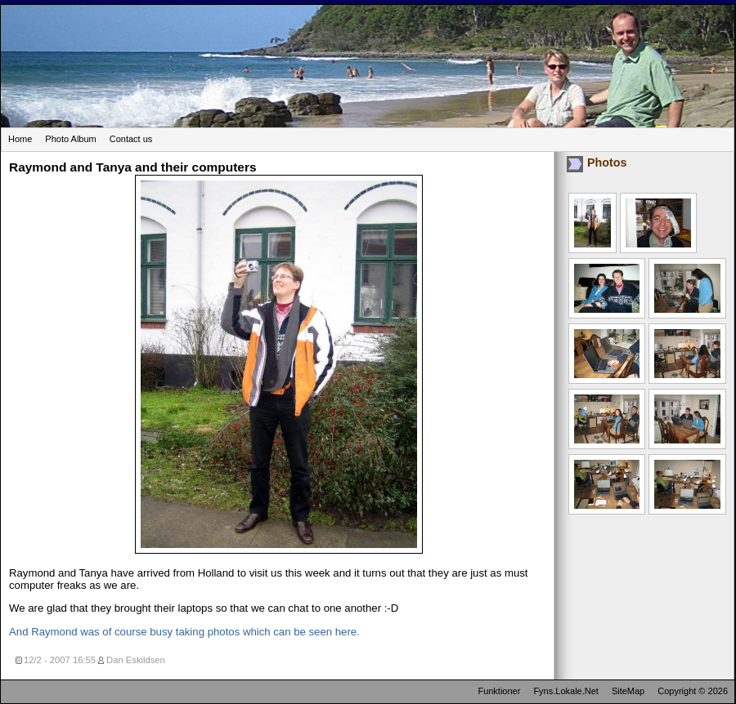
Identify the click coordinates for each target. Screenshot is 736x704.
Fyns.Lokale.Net (565, 691)
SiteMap (628, 691)
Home (20, 139)
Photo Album (70, 139)
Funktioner (499, 691)
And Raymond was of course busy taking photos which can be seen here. (184, 632)
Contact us (131, 139)
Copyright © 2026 (692, 691)
